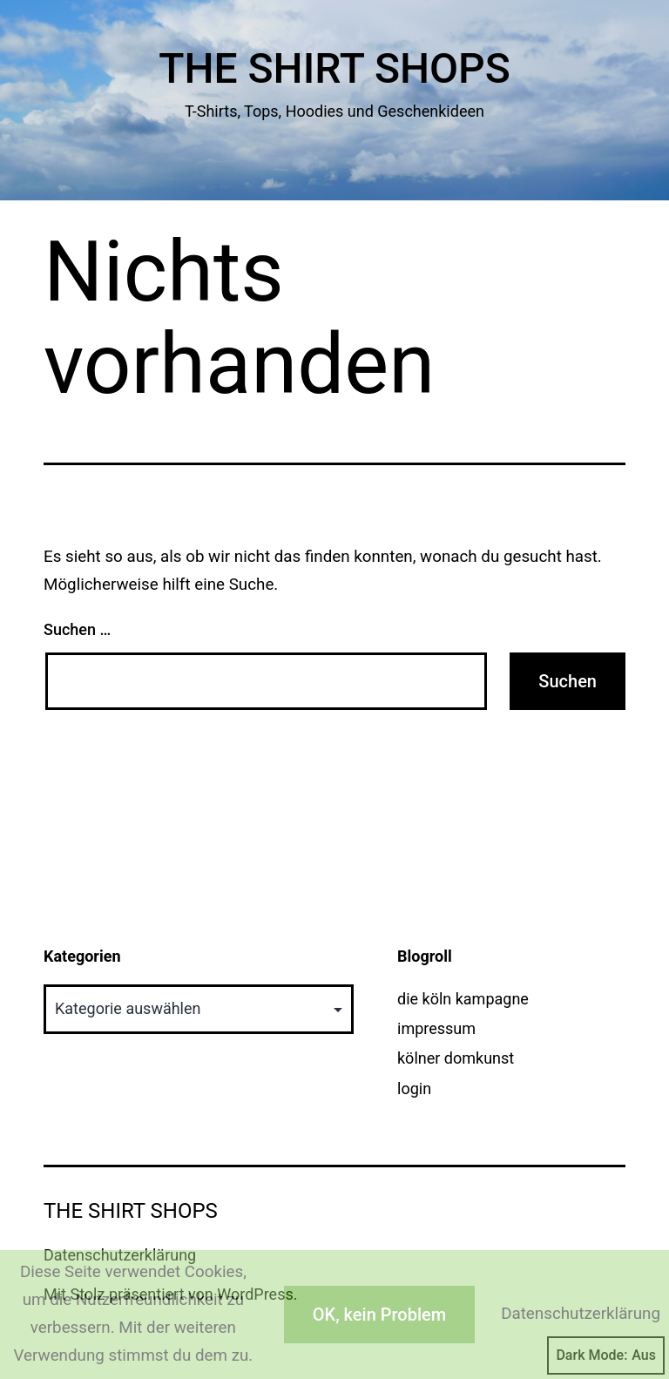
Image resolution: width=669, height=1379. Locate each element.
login (414, 1088)
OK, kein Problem (379, 1314)
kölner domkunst (455, 1058)
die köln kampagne (463, 999)
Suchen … (77, 629)
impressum (436, 1028)
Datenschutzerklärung (580, 1313)
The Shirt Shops (334, 68)
